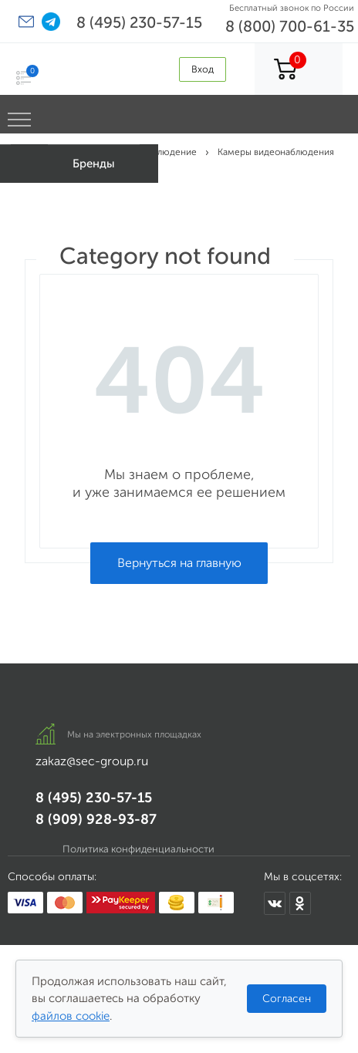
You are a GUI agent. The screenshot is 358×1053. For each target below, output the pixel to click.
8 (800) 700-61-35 (289, 26)
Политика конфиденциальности (138, 849)
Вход (202, 69)
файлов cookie (71, 1016)
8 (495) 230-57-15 (139, 22)
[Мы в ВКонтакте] (274, 903)
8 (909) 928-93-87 (96, 819)
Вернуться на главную (179, 562)
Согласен (286, 998)
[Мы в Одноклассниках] (300, 903)
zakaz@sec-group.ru (91, 761)
